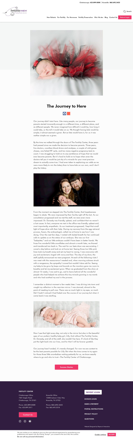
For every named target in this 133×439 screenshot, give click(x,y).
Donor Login (90, 399)
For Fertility (61, 17)
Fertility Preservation (85, 17)
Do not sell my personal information (30, 437)
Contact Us (113, 17)
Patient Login (124, 17)
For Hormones (72, 17)
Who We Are (98, 17)
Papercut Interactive (104, 426)
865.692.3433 (115, 2)
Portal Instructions (93, 409)
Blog (106, 17)
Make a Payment (91, 404)
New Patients (51, 17)
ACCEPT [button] (112, 434)
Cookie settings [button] (100, 435)
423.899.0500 (95, 2)
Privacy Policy (91, 414)
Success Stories (66, 367)
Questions (89, 419)
